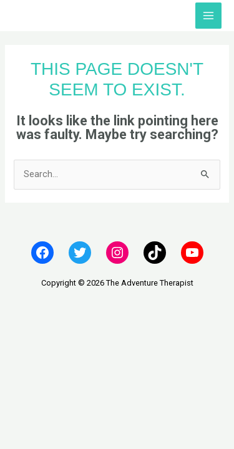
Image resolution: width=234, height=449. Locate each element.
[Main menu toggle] (208, 15)
